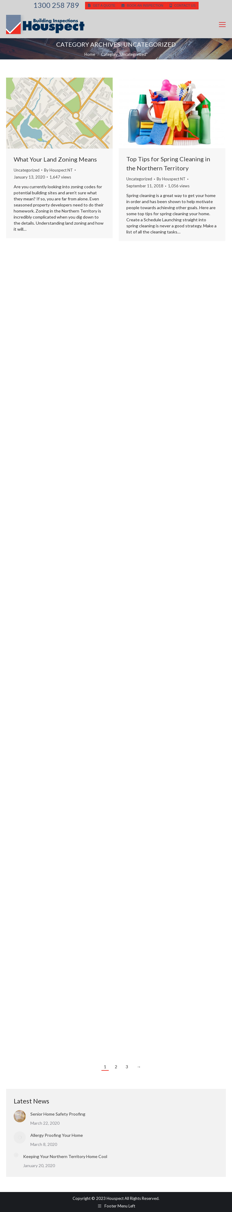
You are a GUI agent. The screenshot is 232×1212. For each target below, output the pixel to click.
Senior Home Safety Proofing (57, 1114)
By (58, 170)
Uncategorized (26, 170)
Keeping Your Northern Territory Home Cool (65, 1156)
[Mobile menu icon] (222, 24)
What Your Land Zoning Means (55, 159)
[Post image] (20, 1116)
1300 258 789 (56, 5)
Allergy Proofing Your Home (56, 1135)
